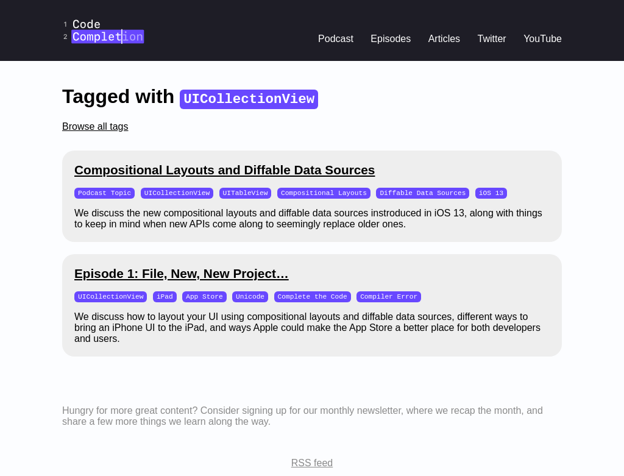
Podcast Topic (104, 192)
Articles (444, 39)
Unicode (250, 297)
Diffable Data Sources (423, 192)
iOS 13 (491, 192)
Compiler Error (388, 297)
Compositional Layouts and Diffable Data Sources (224, 170)
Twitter (492, 39)
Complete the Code (312, 297)
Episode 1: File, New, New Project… (181, 274)
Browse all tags (95, 126)
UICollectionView (177, 192)
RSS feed (312, 464)
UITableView (245, 192)
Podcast (335, 39)
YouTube (542, 39)
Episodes (390, 39)
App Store (204, 297)
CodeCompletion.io (104, 8)
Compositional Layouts (324, 192)
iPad (165, 297)
